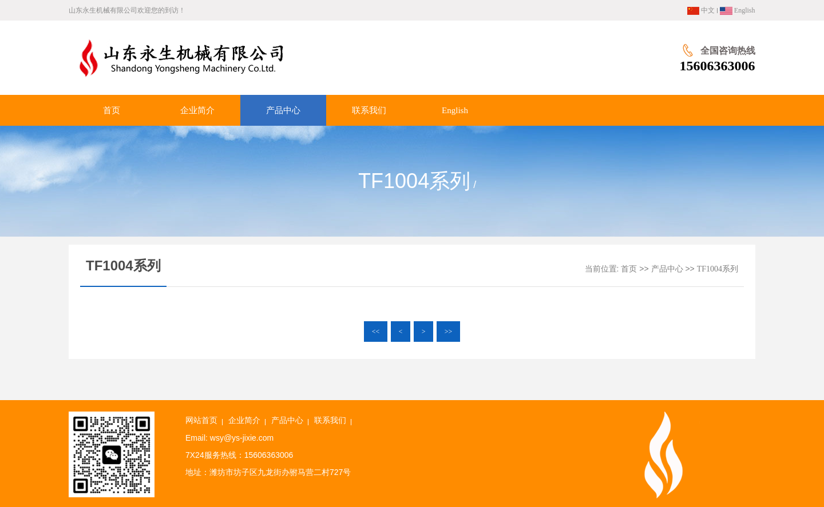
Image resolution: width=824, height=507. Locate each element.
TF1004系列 (717, 269)
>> (449, 332)
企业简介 (244, 420)
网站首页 (201, 420)
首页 (629, 269)
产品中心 (667, 269)
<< (376, 332)
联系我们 (330, 420)
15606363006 (717, 65)
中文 (701, 10)
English (737, 10)
